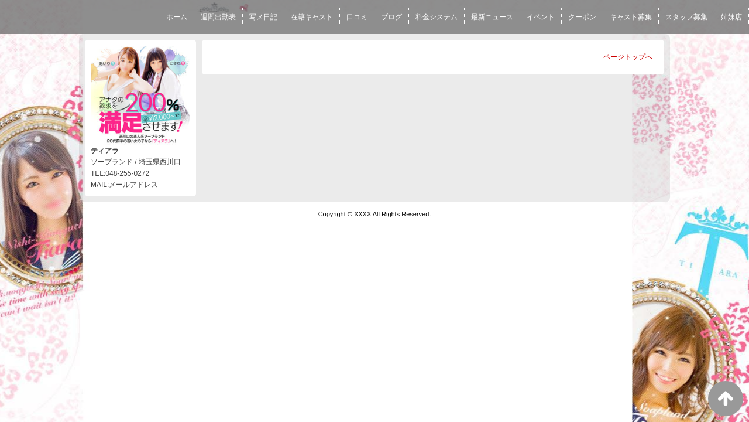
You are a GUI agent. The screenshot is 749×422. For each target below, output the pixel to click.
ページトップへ (627, 57)
